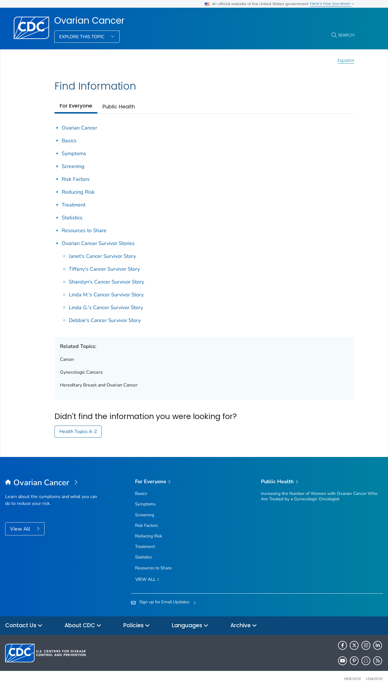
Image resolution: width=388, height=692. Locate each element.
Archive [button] (243, 626)
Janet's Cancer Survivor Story (102, 256)
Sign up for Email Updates (164, 602)
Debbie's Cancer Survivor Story (105, 320)
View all (147, 579)
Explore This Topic (82, 37)
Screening (73, 166)
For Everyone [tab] (76, 105)
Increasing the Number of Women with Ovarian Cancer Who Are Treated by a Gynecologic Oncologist (319, 496)
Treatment (73, 204)
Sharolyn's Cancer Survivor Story (106, 281)
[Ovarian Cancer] (52, 482)
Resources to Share (84, 230)
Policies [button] (136, 626)
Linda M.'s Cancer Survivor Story (106, 294)
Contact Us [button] (24, 626)
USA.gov (374, 678)
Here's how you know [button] (332, 3)
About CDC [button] (83, 626)
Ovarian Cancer (89, 20)
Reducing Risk (78, 192)
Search (346, 35)
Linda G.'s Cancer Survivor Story (106, 307)
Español (346, 60)
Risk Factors (76, 179)
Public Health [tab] (118, 106)
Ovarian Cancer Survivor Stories (98, 243)
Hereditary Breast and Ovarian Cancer (99, 385)
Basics (69, 140)
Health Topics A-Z (78, 431)
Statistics (72, 217)
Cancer (67, 359)
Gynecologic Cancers (81, 372)
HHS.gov (352, 678)
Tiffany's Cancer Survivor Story (104, 269)
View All (20, 528)
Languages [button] (190, 626)
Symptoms (74, 153)
